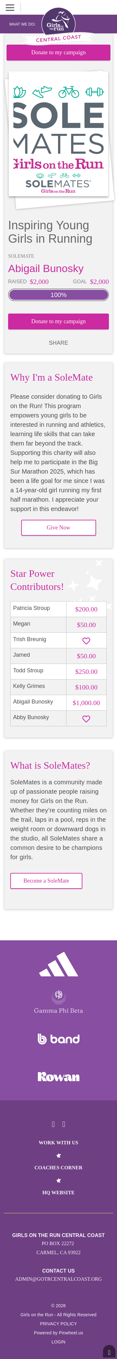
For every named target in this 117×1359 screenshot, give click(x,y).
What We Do (22, 24)
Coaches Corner (59, 1167)
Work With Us (58, 1142)
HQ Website (58, 1192)
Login (58, 1341)
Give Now (58, 527)
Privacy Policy (58, 1323)
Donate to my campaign (58, 52)
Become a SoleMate (46, 881)
